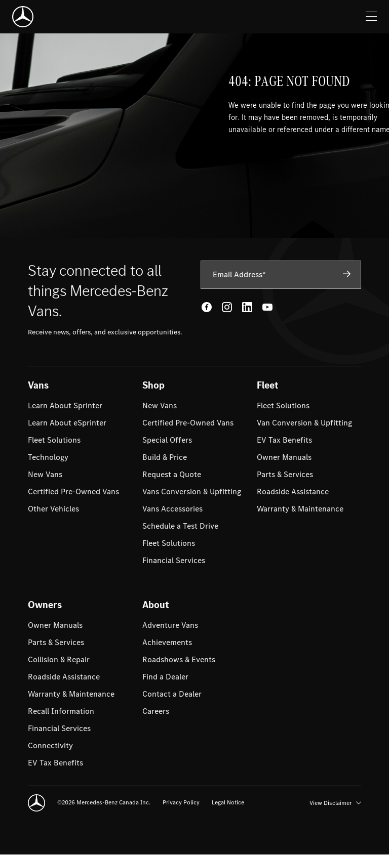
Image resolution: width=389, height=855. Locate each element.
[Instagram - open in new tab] (227, 307)
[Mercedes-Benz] (22, 16)
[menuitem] (65, 406)
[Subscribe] (347, 274)
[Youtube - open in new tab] (267, 307)
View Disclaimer (335, 803)
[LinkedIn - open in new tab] (247, 307)
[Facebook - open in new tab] (207, 307)
